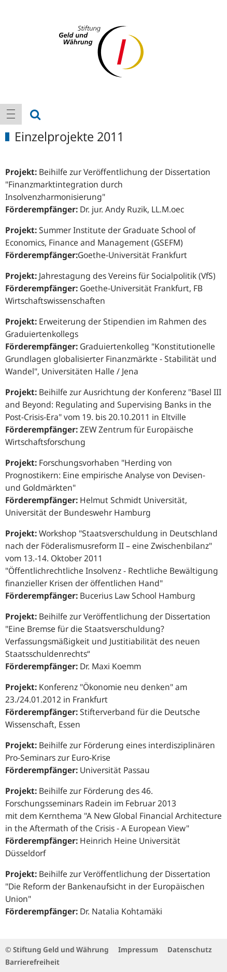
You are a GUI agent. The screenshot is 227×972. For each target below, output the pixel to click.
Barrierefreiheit (32, 962)
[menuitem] (11, 114)
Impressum (138, 949)
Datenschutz (189, 949)
